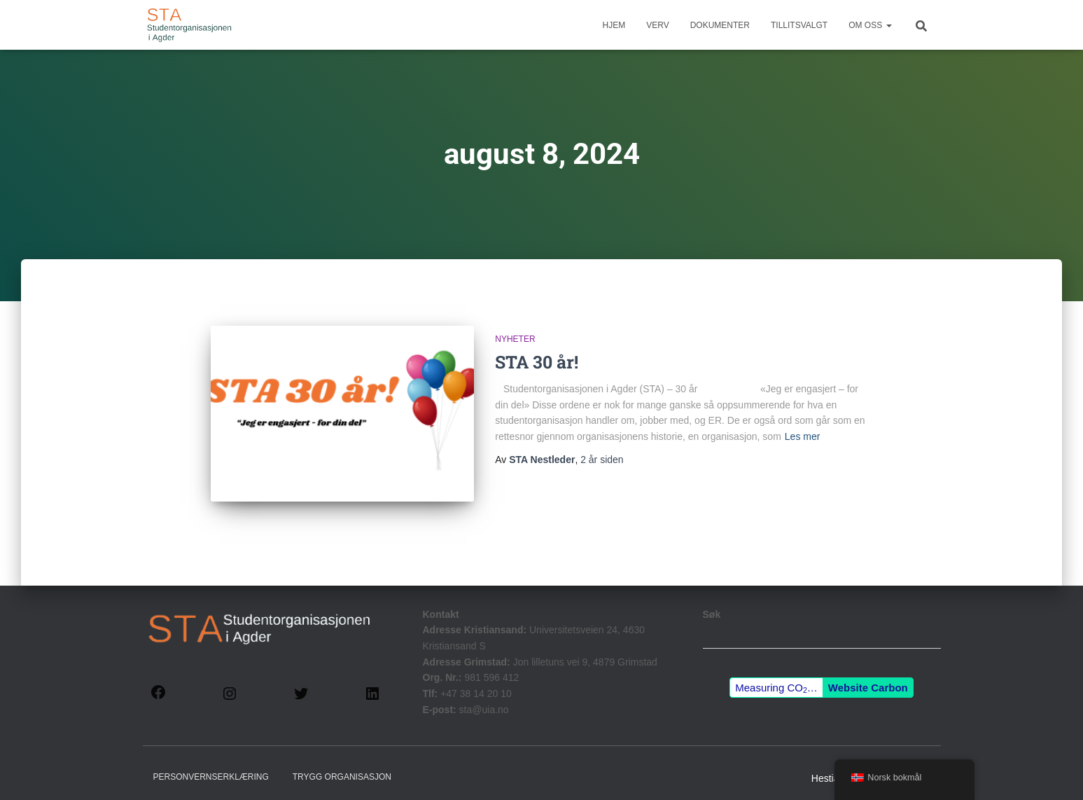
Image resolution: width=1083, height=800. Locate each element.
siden (601, 459)
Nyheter (515, 339)
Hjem (614, 25)
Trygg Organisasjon (342, 768)
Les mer (802, 436)
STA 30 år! (536, 361)
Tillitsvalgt (799, 25)
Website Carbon (868, 678)
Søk (712, 604)
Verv (657, 25)
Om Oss (869, 25)
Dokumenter (720, 25)
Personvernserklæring (211, 768)
